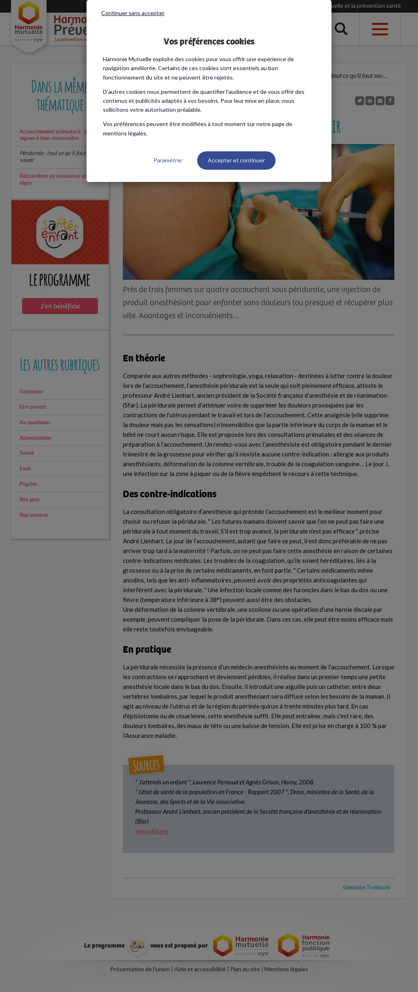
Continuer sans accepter (133, 12)
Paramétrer (167, 160)
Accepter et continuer (236, 160)
